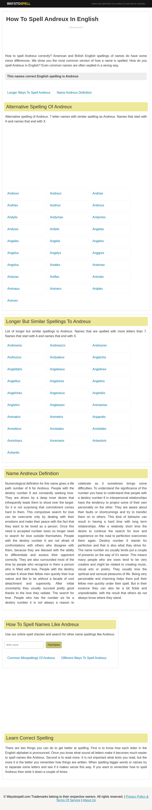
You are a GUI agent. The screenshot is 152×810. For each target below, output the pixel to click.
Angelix (55, 241)
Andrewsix (14, 345)
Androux (98, 205)
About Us (89, 800)
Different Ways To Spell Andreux (83, 658)
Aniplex (97, 288)
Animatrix (14, 416)
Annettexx (14, 428)
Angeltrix (98, 381)
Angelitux (13, 381)
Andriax (97, 193)
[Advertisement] (76, 39)
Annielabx (99, 428)
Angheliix (98, 393)
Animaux (13, 288)
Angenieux (57, 393)
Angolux (13, 264)
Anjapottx (99, 416)
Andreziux (14, 357)
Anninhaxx (14, 440)
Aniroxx (12, 300)
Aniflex (54, 276)
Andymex (99, 217)
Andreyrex (99, 345)
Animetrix (56, 416)
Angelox (98, 241)
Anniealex (57, 428)
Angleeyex (57, 405)
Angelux (13, 253)
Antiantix (13, 452)
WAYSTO (18, 3)
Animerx (56, 288)
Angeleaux (57, 369)
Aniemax (98, 264)
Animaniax (99, 405)
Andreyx (56, 193)
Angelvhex (14, 393)
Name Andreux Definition (74, 92)
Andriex (12, 205)
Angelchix (99, 357)
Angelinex (99, 369)
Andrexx (13, 193)
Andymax (56, 217)
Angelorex (57, 381)
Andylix (12, 217)
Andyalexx (57, 357)
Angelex (13, 241)
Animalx (98, 276)
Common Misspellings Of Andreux (31, 658)
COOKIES (141, 4)
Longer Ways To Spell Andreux (28, 92)
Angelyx (55, 253)
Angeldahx (14, 369)
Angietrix (13, 405)
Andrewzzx (57, 345)
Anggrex (98, 253)
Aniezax (13, 276)
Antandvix (99, 440)
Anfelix (54, 229)
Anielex (55, 264)
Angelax (98, 229)
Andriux (55, 205)
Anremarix (57, 440)
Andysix (12, 229)
